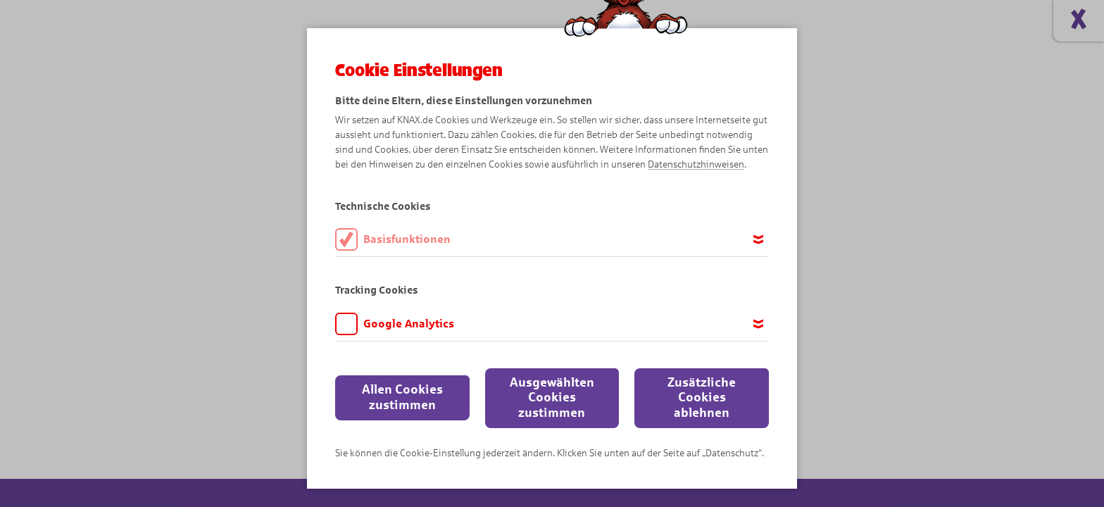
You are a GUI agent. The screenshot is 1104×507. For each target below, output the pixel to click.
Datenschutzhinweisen (696, 164)
